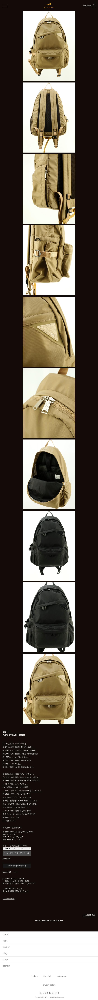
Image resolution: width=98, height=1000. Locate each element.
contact (6, 966)
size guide (6, 858)
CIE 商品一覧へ (8, 899)
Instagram (61, 976)
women (6, 947)
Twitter (35, 976)
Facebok (47, 976)
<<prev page (40, 920)
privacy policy (49, 985)
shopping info (87, 5)
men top (49, 920)
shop (5, 959)
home (5, 934)
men (5, 941)
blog (5, 953)
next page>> (58, 920)
